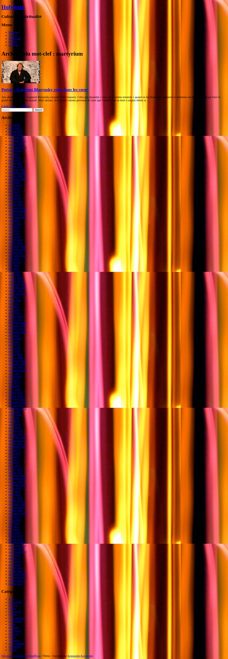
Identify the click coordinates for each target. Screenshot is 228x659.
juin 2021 (13, 303)
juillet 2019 (14, 376)
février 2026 (15, 131)
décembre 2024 (17, 169)
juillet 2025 (14, 150)
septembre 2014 (17, 552)
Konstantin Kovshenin (80, 655)
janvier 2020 (15, 357)
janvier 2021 (15, 319)
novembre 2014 (17, 545)
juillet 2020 (14, 338)
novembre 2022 (17, 249)
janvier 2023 (15, 242)
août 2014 (14, 555)
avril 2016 (14, 491)
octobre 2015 (15, 510)
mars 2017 (14, 465)
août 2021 (14, 297)
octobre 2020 (15, 328)
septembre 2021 (17, 293)
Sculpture (13, 640)
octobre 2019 (15, 367)
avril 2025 (14, 156)
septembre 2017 (17, 446)
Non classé (14, 630)
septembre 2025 (17, 147)
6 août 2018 (8, 106)
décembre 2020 (17, 322)
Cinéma (12, 605)
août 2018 (14, 411)
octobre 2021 (15, 290)
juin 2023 (13, 227)
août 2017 (14, 450)
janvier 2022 (15, 281)
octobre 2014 (15, 548)
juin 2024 (13, 188)
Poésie (12, 637)
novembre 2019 (17, 364)
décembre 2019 (17, 360)
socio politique (16, 643)
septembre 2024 (17, 179)
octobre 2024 (15, 176)
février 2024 (15, 201)
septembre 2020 (17, 332)
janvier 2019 (15, 395)
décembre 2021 (17, 284)
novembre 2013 (17, 577)
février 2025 (15, 163)
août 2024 (14, 182)
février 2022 (15, 277)
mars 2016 (14, 494)
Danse (12, 608)
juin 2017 (13, 456)
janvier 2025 (15, 166)
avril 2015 (14, 529)
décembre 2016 (17, 475)
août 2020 (14, 335)
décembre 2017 (17, 437)
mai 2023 (13, 230)
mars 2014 (14, 564)
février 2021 (15, 316)
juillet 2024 (14, 185)
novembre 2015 (17, 507)
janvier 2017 (15, 472)
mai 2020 (13, 344)
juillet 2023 (14, 223)
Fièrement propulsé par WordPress (20, 655)
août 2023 (14, 220)
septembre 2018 (17, 408)
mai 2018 (13, 421)
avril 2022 (14, 271)
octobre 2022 (15, 252)
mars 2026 (14, 128)
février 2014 (15, 567)
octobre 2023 (15, 214)
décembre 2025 (17, 137)
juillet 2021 (14, 300)
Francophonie (16, 618)
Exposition (14, 611)
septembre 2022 (17, 255)
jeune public (15, 621)
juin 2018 (13, 418)
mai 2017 (13, 459)
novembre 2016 (17, 478)
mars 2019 (14, 389)
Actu (11, 598)
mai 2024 (13, 191)
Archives (13, 45)
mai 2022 (13, 268)
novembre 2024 (17, 172)
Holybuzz (12, 7)
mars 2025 (14, 160)
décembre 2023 (17, 207)
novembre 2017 (17, 440)
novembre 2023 (17, 211)
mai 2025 (13, 153)
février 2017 (15, 469)
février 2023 (15, 239)
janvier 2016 (15, 501)
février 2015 (15, 536)
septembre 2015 (17, 513)
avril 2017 (14, 462)
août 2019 (14, 373)
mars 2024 (14, 198)
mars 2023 (14, 236)
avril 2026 (14, 125)
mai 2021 (13, 306)
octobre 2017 (15, 443)
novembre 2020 (17, 325)
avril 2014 (14, 561)
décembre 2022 (17, 246)
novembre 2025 (17, 140)
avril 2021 (14, 309)
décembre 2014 (17, 542)
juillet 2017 (14, 453)
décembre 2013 (17, 574)
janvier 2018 (15, 434)
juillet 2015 (14, 520)
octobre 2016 (15, 481)
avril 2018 (14, 424)
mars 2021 (14, 313)
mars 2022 (14, 274)
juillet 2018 (14, 414)
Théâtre (12, 35)
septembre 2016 (17, 485)
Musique (13, 32)
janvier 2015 (15, 539)
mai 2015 (13, 526)
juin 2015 (13, 523)
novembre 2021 (17, 287)
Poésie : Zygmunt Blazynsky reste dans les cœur (44, 89)
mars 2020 (14, 351)
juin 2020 (13, 341)
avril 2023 (14, 233)
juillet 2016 (14, 488)
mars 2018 (14, 427)
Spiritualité (14, 38)
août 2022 (14, 258)
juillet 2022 (14, 262)
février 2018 (15, 430)
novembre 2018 (17, 402)
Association (15, 602)
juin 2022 (13, 265)
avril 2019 (14, 386)
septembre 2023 (17, 217)
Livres (12, 624)
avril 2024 (14, 195)
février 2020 (15, 354)
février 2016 (15, 497)
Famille (12, 41)
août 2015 (14, 516)
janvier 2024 (15, 204)
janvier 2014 (15, 571)
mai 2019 (13, 383)
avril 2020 (14, 348)
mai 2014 (13, 558)
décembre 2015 (17, 504)
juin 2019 (13, 379)
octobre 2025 (15, 144)
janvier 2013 (15, 583)
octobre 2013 (15, 580)
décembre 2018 (17, 399)
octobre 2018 (15, 405)
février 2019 (15, 392)
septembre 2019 (17, 370)
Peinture (13, 633)
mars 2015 (14, 532)
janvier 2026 (15, 134)
